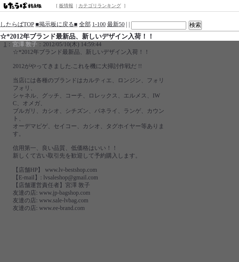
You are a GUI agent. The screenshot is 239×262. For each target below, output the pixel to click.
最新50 (116, 24)
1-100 (99, 24)
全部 (85, 24)
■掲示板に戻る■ (56, 24)
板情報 (66, 5)
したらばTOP (17, 24)
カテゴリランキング (99, 5)
